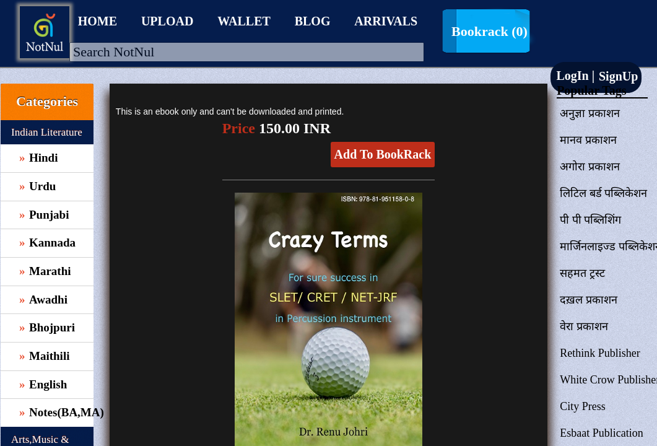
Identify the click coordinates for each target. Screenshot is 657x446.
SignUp (617, 76)
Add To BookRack (383, 154)
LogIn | (575, 75)
